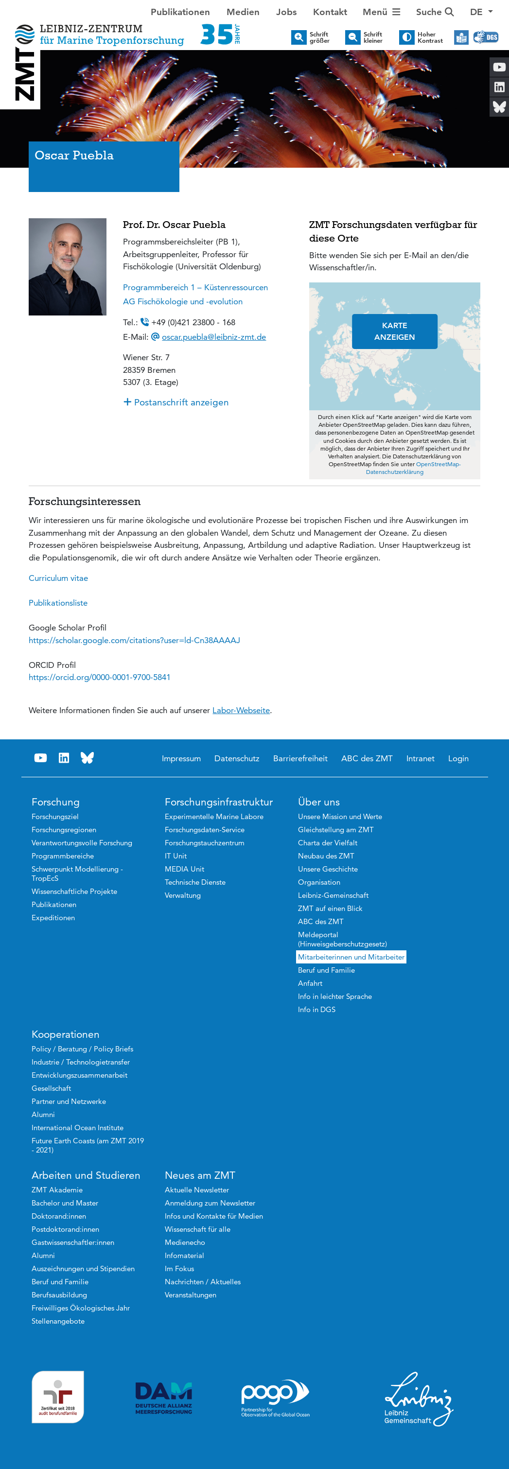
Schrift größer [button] (320, 37)
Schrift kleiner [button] (373, 37)
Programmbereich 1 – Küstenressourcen (195, 287)
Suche (435, 11)
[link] (134, 640)
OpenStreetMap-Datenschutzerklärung (413, 467)
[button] (481, 12)
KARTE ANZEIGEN (394, 331)
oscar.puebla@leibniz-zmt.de (214, 337)
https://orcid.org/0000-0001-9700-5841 (100, 677)
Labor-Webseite (241, 710)
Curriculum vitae (58, 578)
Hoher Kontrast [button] (430, 37)
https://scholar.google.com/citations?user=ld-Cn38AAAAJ (134, 640)
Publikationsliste (58, 603)
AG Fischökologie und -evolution (183, 301)
